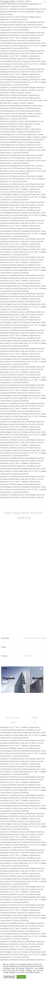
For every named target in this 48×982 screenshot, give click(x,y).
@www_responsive (13, 718)
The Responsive (8, 2)
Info (44, 2)
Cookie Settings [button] (9, 977)
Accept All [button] (21, 977)
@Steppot (34, 718)
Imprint (13, 722)
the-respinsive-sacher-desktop (35, 638)
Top (34, 722)
